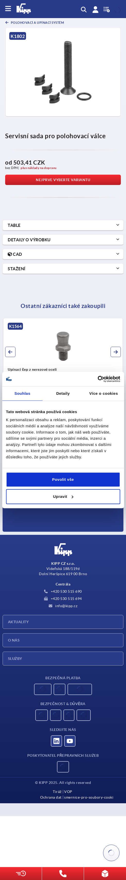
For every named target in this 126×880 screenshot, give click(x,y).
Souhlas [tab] (22, 393)
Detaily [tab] (63, 393)
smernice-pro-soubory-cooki (88, 797)
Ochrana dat (51, 797)
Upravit (63, 496)
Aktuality (18, 622)
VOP (68, 791)
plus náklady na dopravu (39, 167)
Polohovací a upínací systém (37, 22)
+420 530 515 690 (63, 591)
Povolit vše (63, 479)
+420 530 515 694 (63, 599)
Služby (15, 659)
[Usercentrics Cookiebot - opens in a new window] (97, 379)
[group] (63, 364)
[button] (10, 352)
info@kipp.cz (63, 606)
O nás (14, 640)
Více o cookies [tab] (103, 393)
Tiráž (57, 791)
